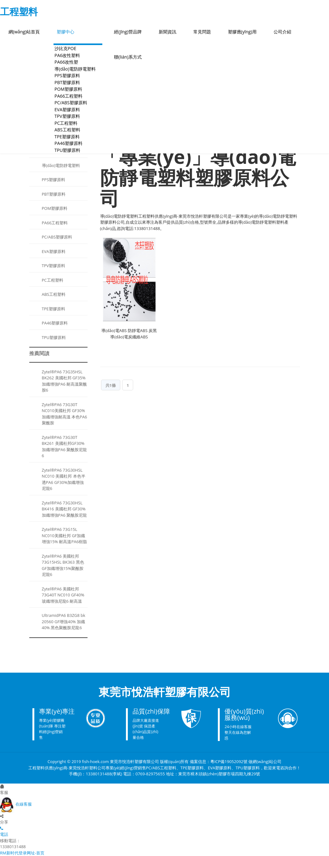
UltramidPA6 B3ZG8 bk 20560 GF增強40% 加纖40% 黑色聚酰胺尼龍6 (63, 621)
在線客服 (16, 804)
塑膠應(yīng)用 (242, 32)
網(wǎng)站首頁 (24, 32)
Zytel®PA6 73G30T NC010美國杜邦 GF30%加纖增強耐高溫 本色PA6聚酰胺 (64, 414)
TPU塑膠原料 (67, 150)
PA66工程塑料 (55, 223)
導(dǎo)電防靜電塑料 (61, 165)
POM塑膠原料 (55, 208)
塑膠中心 (65, 32)
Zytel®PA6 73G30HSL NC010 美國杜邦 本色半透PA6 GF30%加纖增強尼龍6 (63, 479)
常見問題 (202, 32)
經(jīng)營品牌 (128, 32)
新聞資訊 (167, 32)
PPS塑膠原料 (53, 179)
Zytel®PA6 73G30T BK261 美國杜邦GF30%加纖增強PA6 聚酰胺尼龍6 (64, 446)
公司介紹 (282, 32)
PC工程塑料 (52, 280)
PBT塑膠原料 (53, 194)
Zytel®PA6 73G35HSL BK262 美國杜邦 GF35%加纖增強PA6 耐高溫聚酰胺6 (64, 381)
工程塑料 (19, 11)
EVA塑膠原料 (53, 251)
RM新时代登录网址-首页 (22, 853)
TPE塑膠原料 (53, 309)
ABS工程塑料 (54, 294)
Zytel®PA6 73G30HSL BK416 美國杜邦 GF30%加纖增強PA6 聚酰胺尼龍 (64, 509)
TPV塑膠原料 (53, 265)
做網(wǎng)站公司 (264, 761)
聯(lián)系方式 (128, 57)
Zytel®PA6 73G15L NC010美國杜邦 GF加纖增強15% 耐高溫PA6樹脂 (64, 535)
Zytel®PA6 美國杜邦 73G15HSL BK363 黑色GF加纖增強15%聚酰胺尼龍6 (63, 565)
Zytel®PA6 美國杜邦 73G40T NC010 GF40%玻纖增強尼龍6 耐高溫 (63, 595)
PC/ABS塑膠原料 (57, 237)
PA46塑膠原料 (55, 323)
